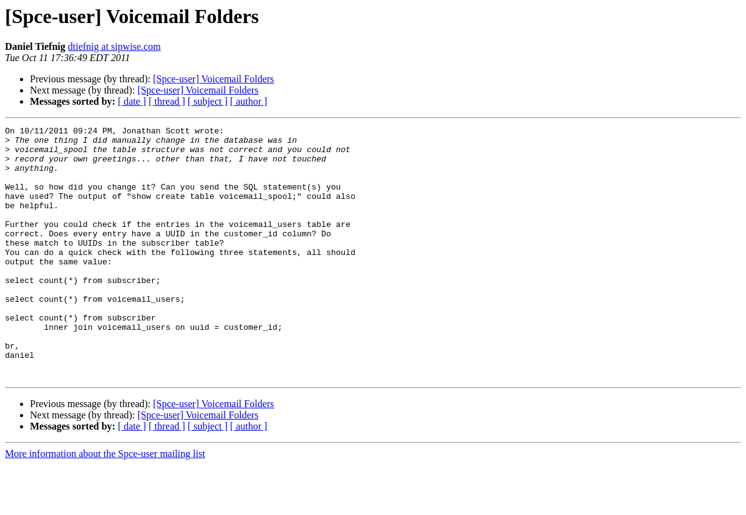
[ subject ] (208, 101)
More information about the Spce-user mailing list (105, 504)
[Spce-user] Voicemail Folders (213, 79)
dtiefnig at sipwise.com (114, 46)
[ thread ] (166, 101)
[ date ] (132, 101)
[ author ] (249, 101)
